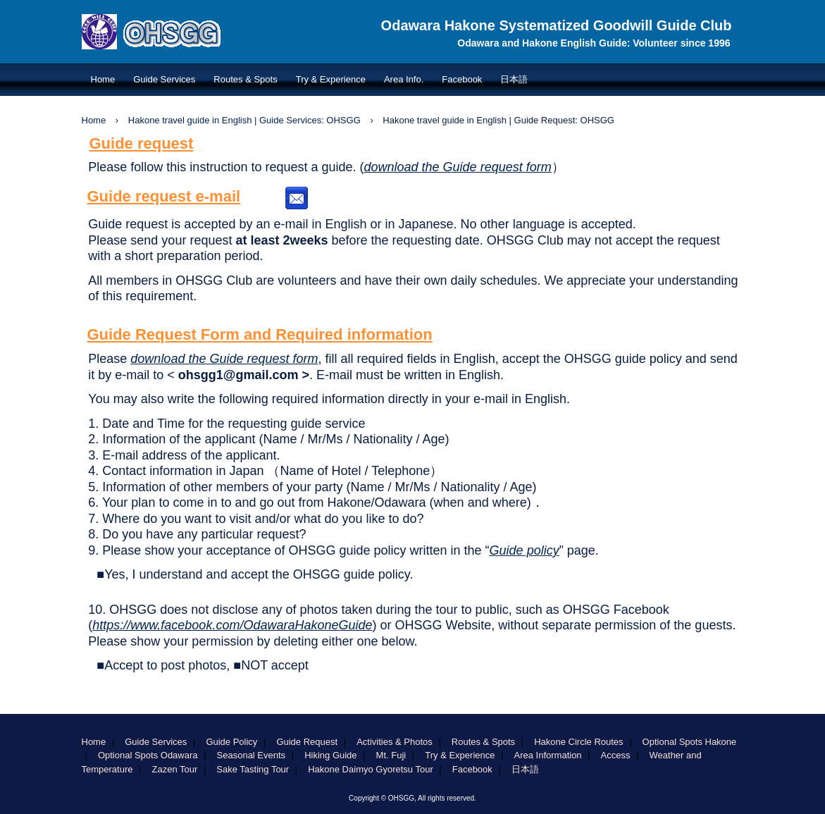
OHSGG (188, 55)
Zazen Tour (175, 769)
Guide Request (306, 741)
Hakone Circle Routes (578, 741)
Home (103, 79)
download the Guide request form (458, 167)
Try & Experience (331, 79)
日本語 (514, 79)
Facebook (462, 79)
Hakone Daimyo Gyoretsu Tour (370, 769)
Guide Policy (231, 741)
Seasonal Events (251, 755)
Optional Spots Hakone (690, 741)
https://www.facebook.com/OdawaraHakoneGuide (232, 625)
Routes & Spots (245, 79)
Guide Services (164, 79)
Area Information (547, 755)
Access (616, 755)
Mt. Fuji (391, 755)
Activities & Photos (394, 741)
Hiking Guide (330, 755)
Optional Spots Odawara (148, 755)
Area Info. (403, 79)
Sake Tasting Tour (252, 769)
